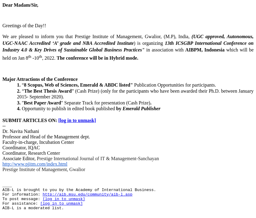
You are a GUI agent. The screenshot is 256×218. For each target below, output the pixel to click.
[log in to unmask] (77, 120)
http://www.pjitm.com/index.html (35, 164)
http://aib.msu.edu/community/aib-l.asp (87, 194)
